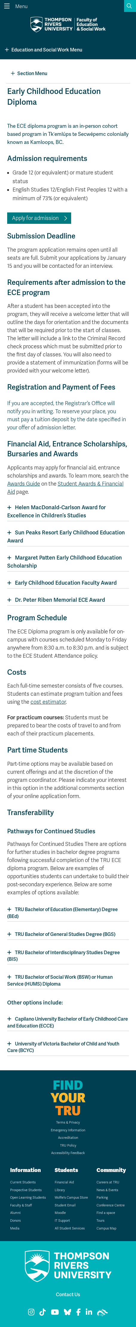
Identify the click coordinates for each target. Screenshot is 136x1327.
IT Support (62, 1221)
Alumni (15, 1213)
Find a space (106, 1213)
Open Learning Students (28, 1198)
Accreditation (68, 1138)
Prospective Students (26, 1190)
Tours (100, 1221)
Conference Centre (111, 1205)
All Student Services (70, 1228)
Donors (15, 1221)
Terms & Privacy (68, 1122)
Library (60, 1190)
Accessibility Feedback (68, 1153)
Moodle (60, 1213)
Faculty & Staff (21, 1205)
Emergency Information (68, 1130)
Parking (102, 1198)
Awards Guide (23, 484)
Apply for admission (35, 218)
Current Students (23, 1182)
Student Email (65, 1205)
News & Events (107, 1190)
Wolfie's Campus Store (71, 1198)
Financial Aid (64, 1182)
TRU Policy (68, 1145)
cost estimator (48, 702)
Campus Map (106, 1228)
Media (14, 1228)
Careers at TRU (108, 1182)
